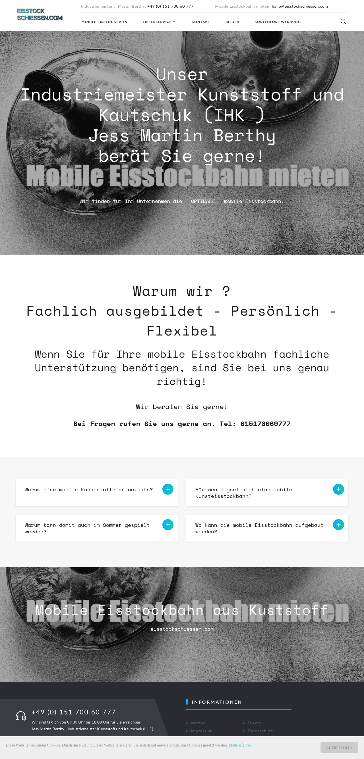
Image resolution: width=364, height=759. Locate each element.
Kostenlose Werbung (277, 22)
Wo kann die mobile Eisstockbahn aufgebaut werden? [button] (269, 527)
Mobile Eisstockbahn (104, 22)
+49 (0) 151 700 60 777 (170, 6)
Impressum (201, 730)
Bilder (232, 22)
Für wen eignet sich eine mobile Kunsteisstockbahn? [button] (269, 492)
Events (254, 722)
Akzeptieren (339, 747)
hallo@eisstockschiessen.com (300, 6)
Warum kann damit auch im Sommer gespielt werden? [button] (99, 527)
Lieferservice (156, 22)
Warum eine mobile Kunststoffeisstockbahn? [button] (99, 489)
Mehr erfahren (240, 745)
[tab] (97, 492)
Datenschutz (260, 730)
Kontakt (200, 22)
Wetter (198, 722)
